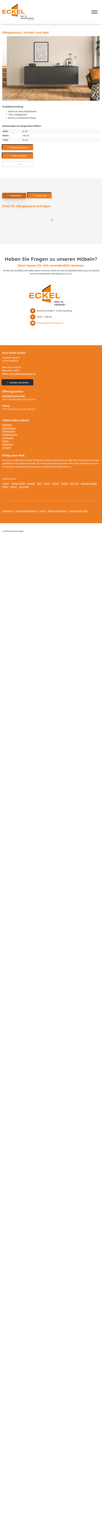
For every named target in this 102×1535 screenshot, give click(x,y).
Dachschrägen (9, 428)
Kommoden (7, 438)
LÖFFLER (74, 483)
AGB (42, 511)
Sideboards (7, 444)
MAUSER (85, 483)
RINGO (13, 487)
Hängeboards (8, 431)
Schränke (6, 447)
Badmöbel (7, 425)
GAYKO (5, 483)
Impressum (7, 511)
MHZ (39, 483)
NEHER (56, 483)
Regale (5, 441)
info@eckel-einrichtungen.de (50, 323)
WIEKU (5, 487)
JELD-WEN (24, 487)
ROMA (47, 483)
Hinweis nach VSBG (78, 511)
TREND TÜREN (18, 483)
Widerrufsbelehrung (57, 511)
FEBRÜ (64, 483)
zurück (19, 164)
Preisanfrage (41, 195)
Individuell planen (19, 147)
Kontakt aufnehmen (19, 382)
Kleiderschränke (9, 434)
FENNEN (31, 483)
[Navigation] (94, 12)
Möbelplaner (16, 195)
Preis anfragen (19, 156)
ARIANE (93, 483)
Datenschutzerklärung (26, 511)
